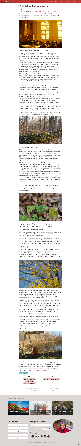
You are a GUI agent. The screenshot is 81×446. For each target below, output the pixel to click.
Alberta (26, 379)
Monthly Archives (18, 438)
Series (18, 431)
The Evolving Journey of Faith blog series (45, 11)
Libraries (18, 434)
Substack (73, 1)
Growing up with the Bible (40, 370)
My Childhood (29, 381)
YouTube (67, 1)
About (61, 1)
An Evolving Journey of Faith (51, 379)
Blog (79, 1)
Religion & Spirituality (29, 383)
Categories (18, 428)
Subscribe (47, 428)
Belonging (32, 379)
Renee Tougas (6, 1)
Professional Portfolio (52, 1)
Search (25, 424)
